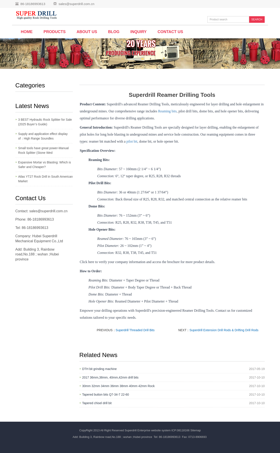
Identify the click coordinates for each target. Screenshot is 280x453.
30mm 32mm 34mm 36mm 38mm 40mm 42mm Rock (118, 386)
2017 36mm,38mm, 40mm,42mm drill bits (110, 377)
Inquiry (138, 32)
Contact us (170, 32)
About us (87, 32)
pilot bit (131, 141)
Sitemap (195, 430)
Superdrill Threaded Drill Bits (135, 330)
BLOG (113, 32)
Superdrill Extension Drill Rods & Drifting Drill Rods (223, 330)
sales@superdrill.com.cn (76, 4)
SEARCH (256, 19)
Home (27, 32)
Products (55, 32)
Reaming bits (167, 111)
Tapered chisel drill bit (97, 403)
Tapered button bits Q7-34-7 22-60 (105, 394)
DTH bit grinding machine (99, 369)
